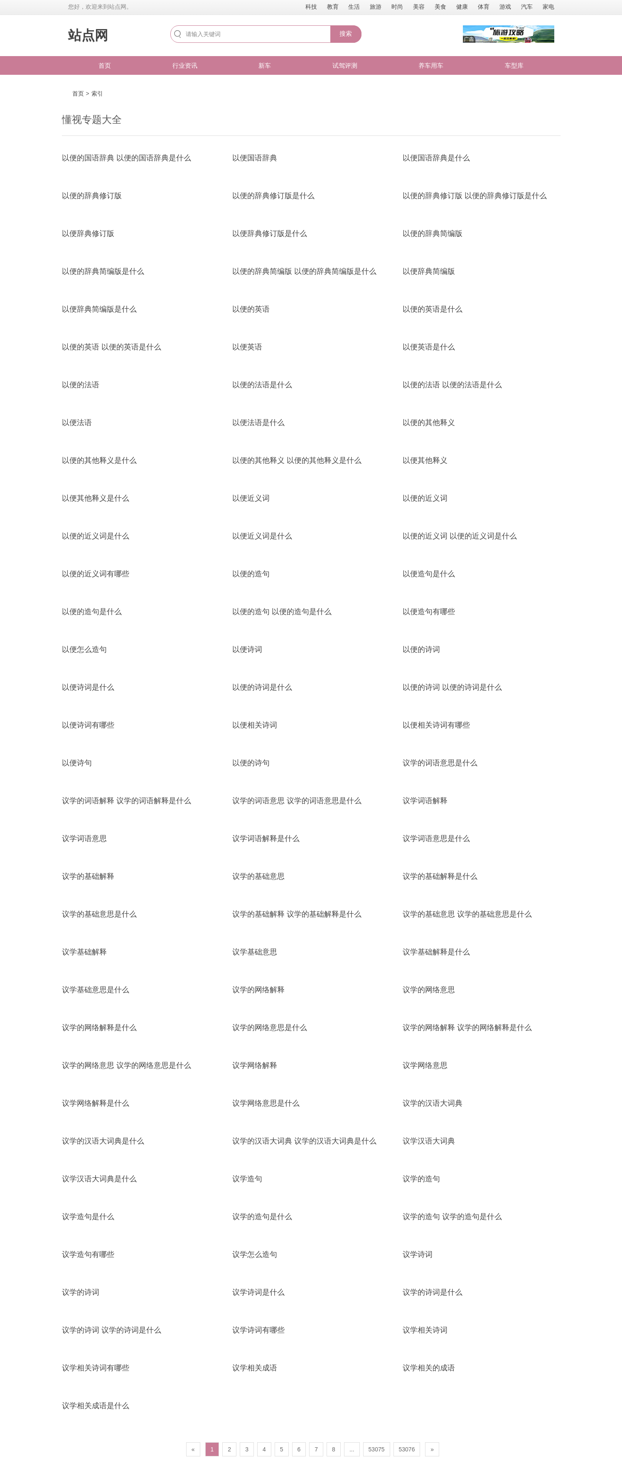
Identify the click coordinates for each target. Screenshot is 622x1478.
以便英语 (247, 347)
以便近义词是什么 (262, 536)
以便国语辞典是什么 (436, 158)
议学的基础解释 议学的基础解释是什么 (296, 914)
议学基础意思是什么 (95, 990)
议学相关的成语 (429, 1368)
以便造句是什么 (429, 574)
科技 (311, 6)
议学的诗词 (80, 1292)
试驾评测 (344, 65)
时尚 (397, 6)
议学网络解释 (254, 1065)
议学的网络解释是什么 (99, 1027)
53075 (377, 1449)
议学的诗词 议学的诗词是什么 (111, 1330)
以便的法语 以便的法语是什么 (452, 385)
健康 (462, 6)
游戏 (505, 6)
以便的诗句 (251, 763)
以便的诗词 (421, 649)
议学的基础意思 (258, 876)
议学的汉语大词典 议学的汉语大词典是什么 (304, 1141)
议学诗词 (418, 1254)
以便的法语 (80, 385)
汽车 (527, 6)
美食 (440, 6)
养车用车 (430, 65)
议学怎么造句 (254, 1254)
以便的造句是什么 (92, 611)
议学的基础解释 (88, 876)
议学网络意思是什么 (266, 1103)
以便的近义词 (425, 498)
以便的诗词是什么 (262, 687)
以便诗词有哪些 (88, 725)
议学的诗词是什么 (432, 1292)
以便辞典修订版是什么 (269, 233)
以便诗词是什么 (88, 687)
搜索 (345, 33)
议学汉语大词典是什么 (99, 1179)
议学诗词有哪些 (258, 1330)
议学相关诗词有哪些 (95, 1368)
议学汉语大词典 (429, 1141)
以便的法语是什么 (262, 385)
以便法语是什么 (258, 422)
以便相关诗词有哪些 (436, 725)
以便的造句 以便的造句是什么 (282, 611)
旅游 (375, 6)
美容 (419, 6)
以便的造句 (251, 574)
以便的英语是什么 (432, 309)
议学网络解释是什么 (95, 1103)
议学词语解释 (425, 801)
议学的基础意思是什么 (99, 914)
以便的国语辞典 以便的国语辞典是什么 (126, 158)
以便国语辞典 (254, 158)
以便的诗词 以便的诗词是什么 (452, 687)
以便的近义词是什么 (95, 536)
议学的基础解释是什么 (440, 876)
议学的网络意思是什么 (269, 1027)
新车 (264, 65)
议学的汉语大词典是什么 (103, 1141)
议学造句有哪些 (88, 1254)
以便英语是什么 (429, 347)
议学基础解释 (84, 952)
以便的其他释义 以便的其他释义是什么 (296, 460)
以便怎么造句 (84, 649)
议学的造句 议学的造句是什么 (452, 1216)
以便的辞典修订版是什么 (273, 196)
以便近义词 (251, 498)
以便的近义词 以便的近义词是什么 (460, 536)
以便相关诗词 (254, 725)
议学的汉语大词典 (432, 1103)
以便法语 (77, 422)
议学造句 (247, 1179)
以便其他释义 (425, 460)
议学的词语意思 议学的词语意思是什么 (296, 801)
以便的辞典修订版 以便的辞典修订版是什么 (475, 196)
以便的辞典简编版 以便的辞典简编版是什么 (304, 271)
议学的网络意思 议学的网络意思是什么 (126, 1065)
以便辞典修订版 (88, 233)
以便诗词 (247, 649)
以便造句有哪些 (429, 611)
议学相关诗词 (425, 1330)
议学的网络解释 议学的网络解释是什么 (467, 1027)
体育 (483, 6)
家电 (548, 6)
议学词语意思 (84, 838)
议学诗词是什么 (258, 1292)
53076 (407, 1449)
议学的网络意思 (429, 990)
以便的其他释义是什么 (99, 460)
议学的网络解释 (258, 990)
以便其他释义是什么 (95, 498)
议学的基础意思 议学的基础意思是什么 (467, 914)
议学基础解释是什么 (436, 952)
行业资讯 (184, 65)
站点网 (88, 35)
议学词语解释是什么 (266, 838)
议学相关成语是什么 (95, 1406)
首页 (104, 65)
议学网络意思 (425, 1065)
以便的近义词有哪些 (95, 574)
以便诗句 (77, 763)
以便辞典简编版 (429, 271)
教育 (333, 6)
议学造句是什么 (88, 1216)
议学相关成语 (254, 1368)
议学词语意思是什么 (436, 838)
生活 (354, 6)
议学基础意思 (254, 952)
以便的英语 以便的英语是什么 (111, 347)
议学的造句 (421, 1179)
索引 (97, 93)
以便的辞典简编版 (432, 233)
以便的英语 (251, 309)
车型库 (514, 65)
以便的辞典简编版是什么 (103, 271)
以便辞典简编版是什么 (99, 309)
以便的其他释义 (429, 422)
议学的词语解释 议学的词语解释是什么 (126, 801)
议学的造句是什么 (262, 1216)
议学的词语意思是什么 (440, 763)
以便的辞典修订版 (92, 196)
